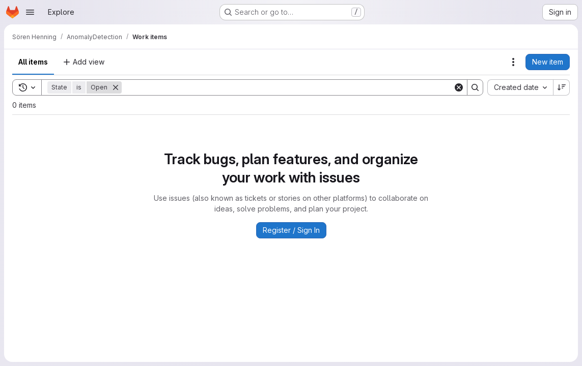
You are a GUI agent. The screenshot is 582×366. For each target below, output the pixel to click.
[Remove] (115, 87)
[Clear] (459, 87)
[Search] (287, 87)
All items (33, 61)
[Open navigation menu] (30, 12)
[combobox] (520, 87)
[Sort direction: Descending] (561, 87)
